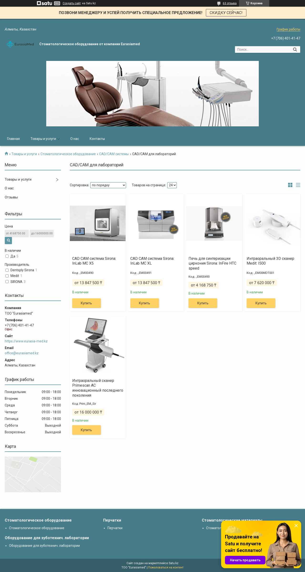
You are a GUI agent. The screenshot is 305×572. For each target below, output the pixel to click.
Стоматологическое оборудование (68, 154)
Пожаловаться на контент (165, 567)
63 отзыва (230, 3)
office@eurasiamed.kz (22, 353)
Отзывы (11, 197)
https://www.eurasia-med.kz (26, 341)
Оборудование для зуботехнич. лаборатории (44, 545)
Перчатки (114, 528)
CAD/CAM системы (114, 154)
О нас (74, 139)
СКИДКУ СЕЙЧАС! (226, 12)
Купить (86, 303)
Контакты (97, 139)
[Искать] (295, 49)
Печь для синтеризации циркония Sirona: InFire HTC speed (212, 263)
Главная (13, 139)
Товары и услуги (43, 139)
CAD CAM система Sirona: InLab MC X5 (94, 261)
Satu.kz (173, 563)
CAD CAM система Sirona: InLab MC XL (152, 261)
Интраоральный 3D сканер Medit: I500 (270, 261)
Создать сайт (72, 3)
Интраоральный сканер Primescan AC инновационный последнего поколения (97, 388)
